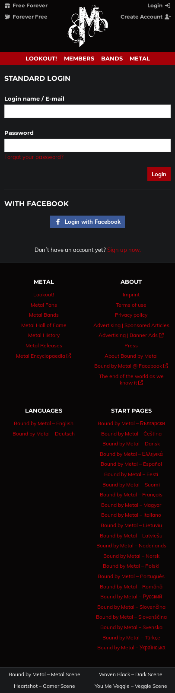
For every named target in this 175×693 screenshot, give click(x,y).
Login (159, 5)
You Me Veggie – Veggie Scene (131, 686)
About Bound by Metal (131, 356)
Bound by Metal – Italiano (131, 515)
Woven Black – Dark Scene (130, 674)
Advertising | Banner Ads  (131, 335)
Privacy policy (131, 315)
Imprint (131, 294)
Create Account (146, 16)
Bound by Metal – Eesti (131, 474)
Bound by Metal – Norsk (131, 556)
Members (79, 58)
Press (131, 345)
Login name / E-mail (34, 98)
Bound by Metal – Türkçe (131, 637)
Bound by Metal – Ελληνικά (131, 454)
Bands (112, 58)
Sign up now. (124, 249)
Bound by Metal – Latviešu (131, 535)
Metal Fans (44, 305)
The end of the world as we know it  (131, 379)
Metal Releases (43, 345)
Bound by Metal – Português (131, 576)
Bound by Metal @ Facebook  (131, 365)
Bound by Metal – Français (131, 494)
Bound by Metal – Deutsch (44, 433)
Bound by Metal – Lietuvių (131, 525)
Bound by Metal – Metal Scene (44, 674)
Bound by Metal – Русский (131, 596)
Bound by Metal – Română (131, 586)
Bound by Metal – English (43, 423)
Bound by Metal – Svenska (131, 627)
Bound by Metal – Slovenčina (131, 607)
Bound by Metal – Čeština (131, 433)
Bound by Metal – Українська (131, 647)
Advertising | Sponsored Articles (131, 325)
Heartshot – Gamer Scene (44, 686)
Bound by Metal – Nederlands (131, 545)
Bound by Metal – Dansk (131, 443)
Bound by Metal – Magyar (131, 505)
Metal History (44, 335)
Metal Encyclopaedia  (43, 356)
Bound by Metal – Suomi (131, 484)
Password (19, 132)
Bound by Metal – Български (131, 423)
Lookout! (41, 58)
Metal (140, 58)
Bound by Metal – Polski (131, 566)
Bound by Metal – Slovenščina (131, 617)
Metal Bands (44, 315)
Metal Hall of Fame (44, 325)
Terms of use (131, 305)
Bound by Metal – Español (131, 464)
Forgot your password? (34, 156)
